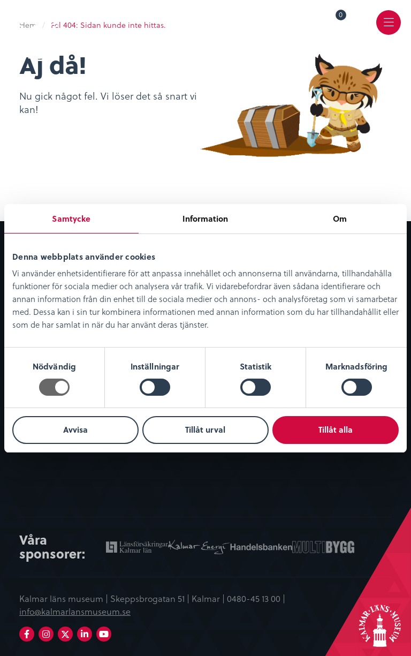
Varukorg (341, 16)
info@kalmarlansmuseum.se (75, 611)
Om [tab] (340, 218)
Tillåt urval (205, 429)
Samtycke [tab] (71, 218)
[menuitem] (333, 22)
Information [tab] (205, 218)
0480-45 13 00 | (256, 598)
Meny (389, 30)
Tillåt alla (335, 429)
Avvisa (75, 429)
